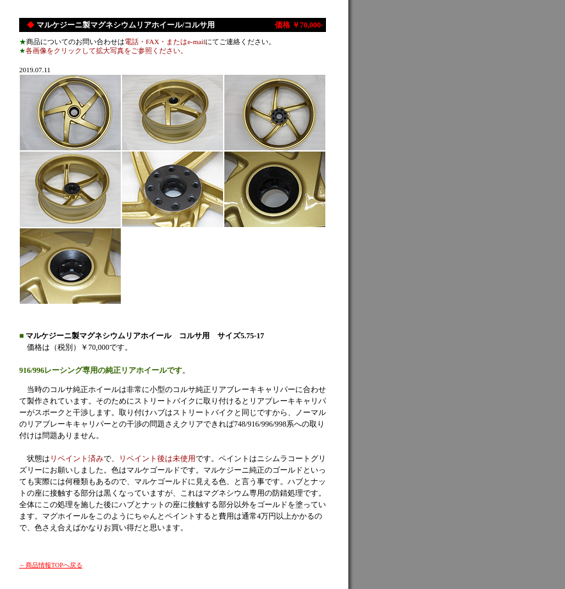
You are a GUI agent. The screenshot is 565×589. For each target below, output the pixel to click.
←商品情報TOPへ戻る (50, 565)
